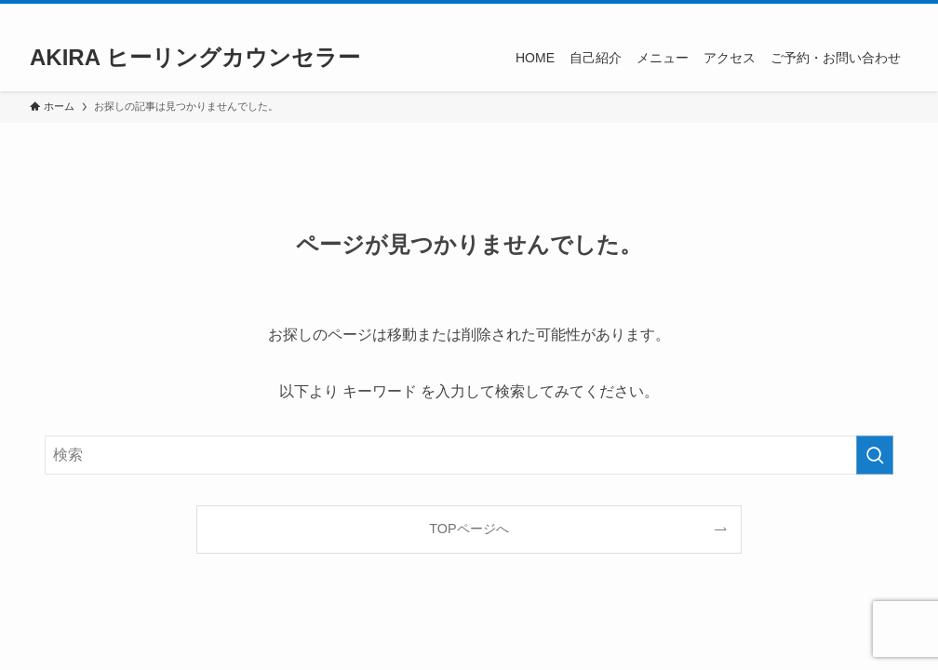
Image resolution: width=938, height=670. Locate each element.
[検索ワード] (469, 455)
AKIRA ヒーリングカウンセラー (195, 58)
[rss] (872, 14)
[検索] (896, 14)
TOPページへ (468, 528)
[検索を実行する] (874, 455)
